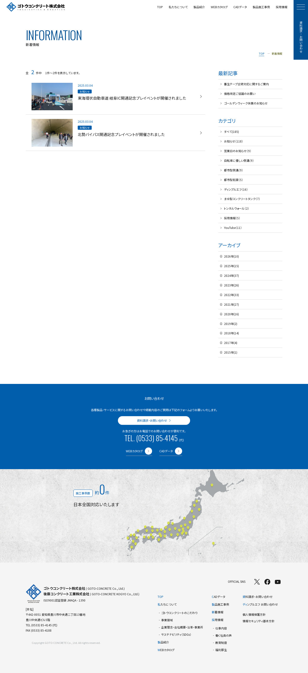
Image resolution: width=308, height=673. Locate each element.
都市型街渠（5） (233, 180)
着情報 (217, 612)
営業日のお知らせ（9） (237, 151)
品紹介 (163, 642)
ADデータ (218, 597)
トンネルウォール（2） (236, 208)
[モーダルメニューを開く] (301, 7)
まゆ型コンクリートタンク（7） (242, 199)
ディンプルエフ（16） (236, 189)
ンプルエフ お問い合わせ (260, 604)
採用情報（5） (232, 218)
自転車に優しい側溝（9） (239, 160)
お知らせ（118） (233, 141)
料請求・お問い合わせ (258, 597)
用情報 (217, 620)
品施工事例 (220, 604)
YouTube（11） (233, 228)
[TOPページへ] (35, 7)
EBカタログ (166, 650)
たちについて (167, 604)
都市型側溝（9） (233, 170)
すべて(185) (231, 131)
